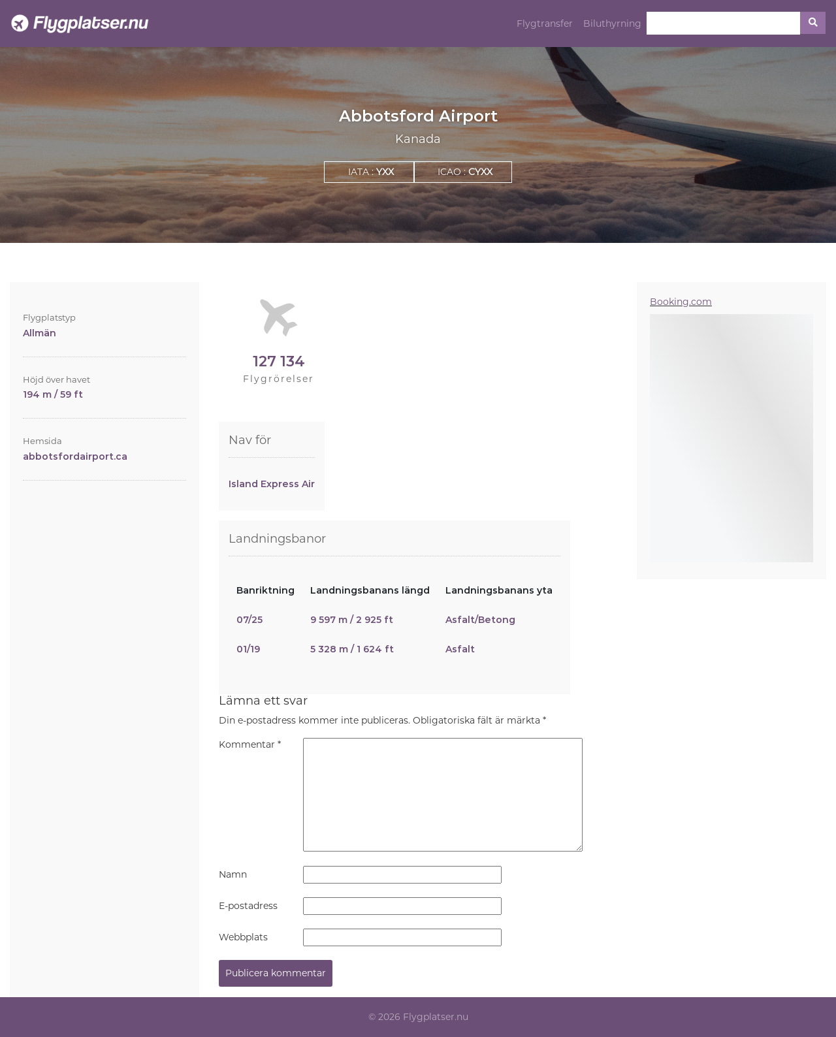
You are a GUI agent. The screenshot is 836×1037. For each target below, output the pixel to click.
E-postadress (248, 906)
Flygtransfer (545, 23)
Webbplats (243, 937)
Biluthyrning (612, 23)
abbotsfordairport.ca (75, 456)
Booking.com (681, 302)
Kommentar (250, 744)
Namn (233, 874)
